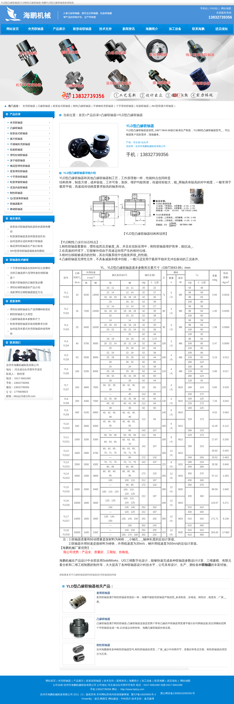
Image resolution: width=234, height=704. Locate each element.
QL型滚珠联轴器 (19, 198)
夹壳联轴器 (36, 29)
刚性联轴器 (91, 574)
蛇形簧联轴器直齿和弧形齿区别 (27, 236)
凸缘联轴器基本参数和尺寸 (25, 319)
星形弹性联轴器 (19, 171)
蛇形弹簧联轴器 (19, 182)
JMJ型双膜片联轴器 (162, 106)
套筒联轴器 (103, 592)
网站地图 (226, 8)
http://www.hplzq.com (132, 689)
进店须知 (221, 29)
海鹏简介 (152, 29)
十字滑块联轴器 (125, 106)
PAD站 (214, 8)
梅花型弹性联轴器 (20, 165)
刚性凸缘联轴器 (82, 106)
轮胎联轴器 (142, 106)
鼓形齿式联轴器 (61, 106)
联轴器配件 (16, 203)
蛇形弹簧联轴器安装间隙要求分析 (29, 323)
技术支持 (105, 29)
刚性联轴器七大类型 (21, 314)
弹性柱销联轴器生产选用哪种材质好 (30, 309)
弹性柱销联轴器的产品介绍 (25, 287)
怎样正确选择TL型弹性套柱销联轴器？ (29, 275)
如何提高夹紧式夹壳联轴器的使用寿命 (30, 331)
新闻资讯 (128, 29)
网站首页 (12, 29)
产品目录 (93, 115)
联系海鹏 (198, 29)
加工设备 (175, 29)
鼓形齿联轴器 (82, 29)
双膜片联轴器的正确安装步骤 (26, 282)
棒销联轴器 (16, 209)
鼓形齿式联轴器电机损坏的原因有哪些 (30, 229)
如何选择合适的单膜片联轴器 (26, 241)
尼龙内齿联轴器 (19, 187)
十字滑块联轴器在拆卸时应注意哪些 (30, 268)
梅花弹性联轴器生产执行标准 (26, 246)
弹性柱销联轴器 (19, 155)
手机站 (204, 8)
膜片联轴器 (16, 138)
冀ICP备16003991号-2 (143, 694)
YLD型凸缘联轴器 (130, 115)
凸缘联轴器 (44, 106)
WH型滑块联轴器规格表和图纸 (27, 250)
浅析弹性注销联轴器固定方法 (26, 292)
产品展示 (59, 29)
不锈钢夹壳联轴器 (103, 106)
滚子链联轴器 (17, 160)
